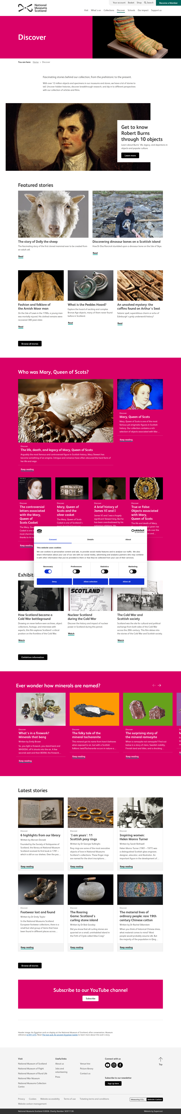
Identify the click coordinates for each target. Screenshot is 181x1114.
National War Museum (29, 1078)
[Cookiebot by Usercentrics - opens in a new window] (133, 531)
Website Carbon (155, 1099)
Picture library (86, 1068)
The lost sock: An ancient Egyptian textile (60, 1035)
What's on (96, 10)
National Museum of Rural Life (32, 1073)
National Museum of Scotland (32, 1063)
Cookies (32, 1099)
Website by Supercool (153, 1111)
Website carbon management (32, 1104)
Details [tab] (90, 539)
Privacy (21, 1099)
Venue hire (85, 1063)
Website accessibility (50, 1099)
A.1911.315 (31, 1035)
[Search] (149, 2)
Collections (109, 10)
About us (59, 1063)
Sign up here (113, 1083)
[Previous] (154, 686)
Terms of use (70, 1099)
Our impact (143, 10)
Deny (54, 582)
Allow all (126, 582)
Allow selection (90, 582)
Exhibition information (32, 657)
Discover (121, 10)
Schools (131, 10)
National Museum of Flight (31, 1068)
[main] (90, 526)
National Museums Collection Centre (32, 1085)
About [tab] (128, 539)
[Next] (159, 686)
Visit (86, 10)
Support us (156, 10)
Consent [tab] (53, 539)
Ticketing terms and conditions (94, 1099)
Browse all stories (29, 344)
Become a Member (168, 3)
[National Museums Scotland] (32, 7)
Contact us (85, 1073)
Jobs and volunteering (61, 1070)
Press (57, 1077)
